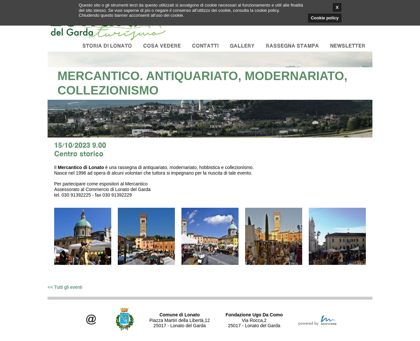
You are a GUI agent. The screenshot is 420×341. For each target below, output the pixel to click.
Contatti (205, 46)
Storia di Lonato (107, 46)
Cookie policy (325, 17)
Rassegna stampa (292, 46)
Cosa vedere (162, 46)
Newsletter (347, 46)
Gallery (242, 46)
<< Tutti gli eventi (65, 287)
